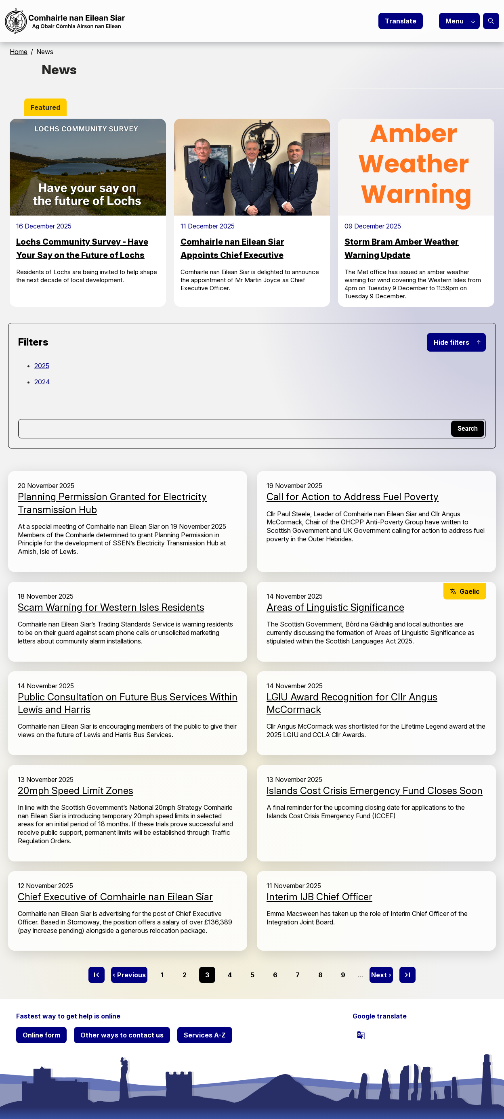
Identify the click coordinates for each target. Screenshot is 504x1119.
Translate (400, 21)
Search (491, 21)
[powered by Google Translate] (361, 1035)
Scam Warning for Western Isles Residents (111, 607)
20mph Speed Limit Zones (75, 790)
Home (18, 52)
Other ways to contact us (122, 1035)
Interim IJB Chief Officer (319, 897)
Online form (41, 1035)
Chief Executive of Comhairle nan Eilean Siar (115, 897)
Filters (33, 342)
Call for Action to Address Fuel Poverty (353, 497)
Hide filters (451, 342)
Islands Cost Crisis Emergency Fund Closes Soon (375, 790)
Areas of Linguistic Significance (335, 607)
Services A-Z (205, 1035)
